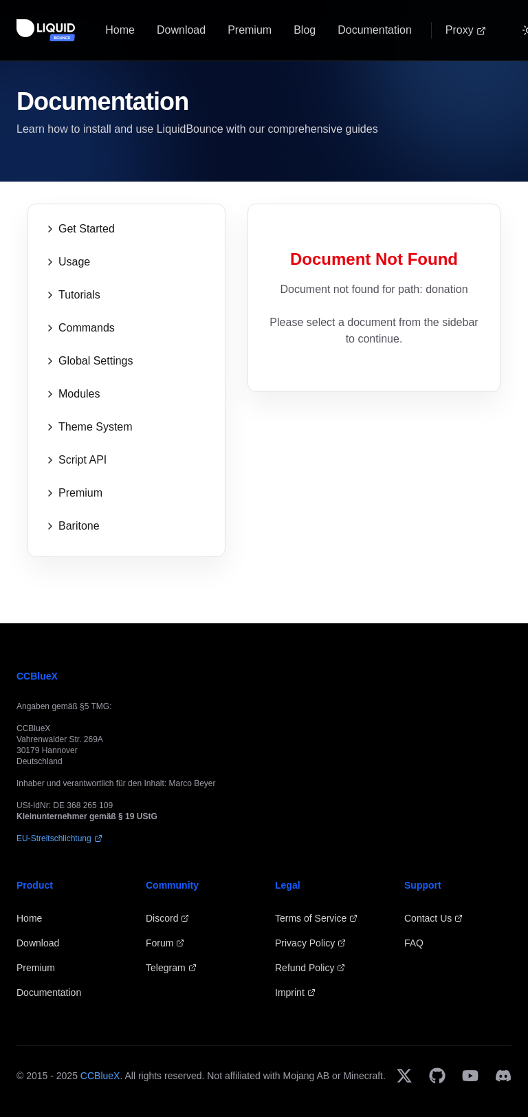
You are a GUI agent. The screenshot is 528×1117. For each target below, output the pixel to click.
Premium (250, 30)
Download (181, 30)
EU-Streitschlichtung (59, 838)
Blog (305, 30)
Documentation (375, 30)
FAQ (414, 942)
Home (120, 30)
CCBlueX (100, 1075)
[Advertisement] (374, 505)
